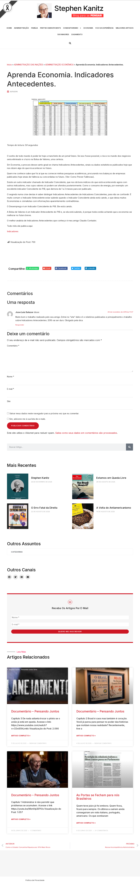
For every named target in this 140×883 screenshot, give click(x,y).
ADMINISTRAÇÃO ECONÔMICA (59, 64)
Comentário (13, 346)
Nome (10, 376)
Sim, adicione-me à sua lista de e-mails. (26, 419)
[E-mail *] (70, 624)
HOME (9, 28)
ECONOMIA (88, 28)
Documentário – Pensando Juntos (35, 711)
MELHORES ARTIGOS (124, 28)
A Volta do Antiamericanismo (113, 507)
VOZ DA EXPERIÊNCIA (104, 28)
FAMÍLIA (34, 28)
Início (9, 64)
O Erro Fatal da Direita (44, 507)
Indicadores (12, 231)
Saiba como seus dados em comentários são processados (86, 432)
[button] (70, 43)
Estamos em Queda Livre (111, 477)
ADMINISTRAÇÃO (21, 28)
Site (9, 401)
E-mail (10, 389)
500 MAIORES (63, 34)
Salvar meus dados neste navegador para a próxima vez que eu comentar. (44, 413)
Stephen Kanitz (40, 477)
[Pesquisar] (129, 447)
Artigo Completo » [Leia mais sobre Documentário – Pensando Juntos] (20, 735)
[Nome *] (70, 618)
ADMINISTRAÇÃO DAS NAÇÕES (28, 64)
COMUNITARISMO (72, 28)
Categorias (17, 552)
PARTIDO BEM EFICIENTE (50, 28)
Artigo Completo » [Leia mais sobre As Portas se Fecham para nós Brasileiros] (86, 822)
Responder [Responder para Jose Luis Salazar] (19, 325)
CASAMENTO (77, 34)
